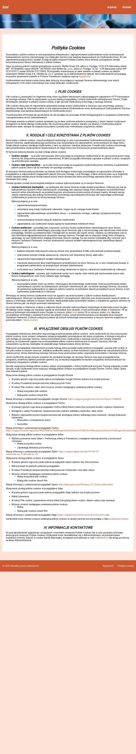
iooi (5, 7)
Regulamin (107, 566)
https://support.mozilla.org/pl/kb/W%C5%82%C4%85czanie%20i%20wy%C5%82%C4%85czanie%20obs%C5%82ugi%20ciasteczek (71, 430)
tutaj (74, 312)
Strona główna (8, 21)
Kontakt (126, 7)
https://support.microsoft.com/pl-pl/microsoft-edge (84, 515)
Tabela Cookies (30, 320)
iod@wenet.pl (101, 537)
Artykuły (112, 7)
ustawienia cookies (118, 519)
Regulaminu (84, 76)
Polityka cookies (126, 566)
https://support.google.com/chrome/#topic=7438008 (94, 399)
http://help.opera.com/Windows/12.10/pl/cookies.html (86, 484)
